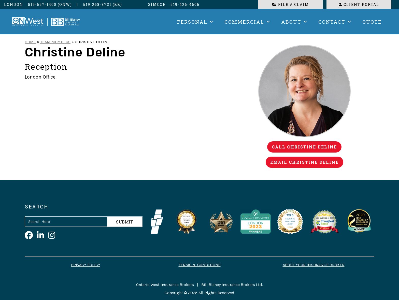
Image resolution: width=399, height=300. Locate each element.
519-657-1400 (42, 4)
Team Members (55, 41)
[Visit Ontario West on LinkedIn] (40, 235)
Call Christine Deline (304, 146)
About (294, 21)
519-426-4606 (185, 4)
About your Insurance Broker (314, 264)
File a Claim (290, 4)
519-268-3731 (97, 4)
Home (30, 41)
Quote (372, 22)
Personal (195, 21)
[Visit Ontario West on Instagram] (51, 235)
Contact (335, 21)
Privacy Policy (85, 264)
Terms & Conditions (200, 264)
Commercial (247, 21)
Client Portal (359, 4)
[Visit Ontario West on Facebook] (29, 235)
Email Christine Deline (304, 162)
